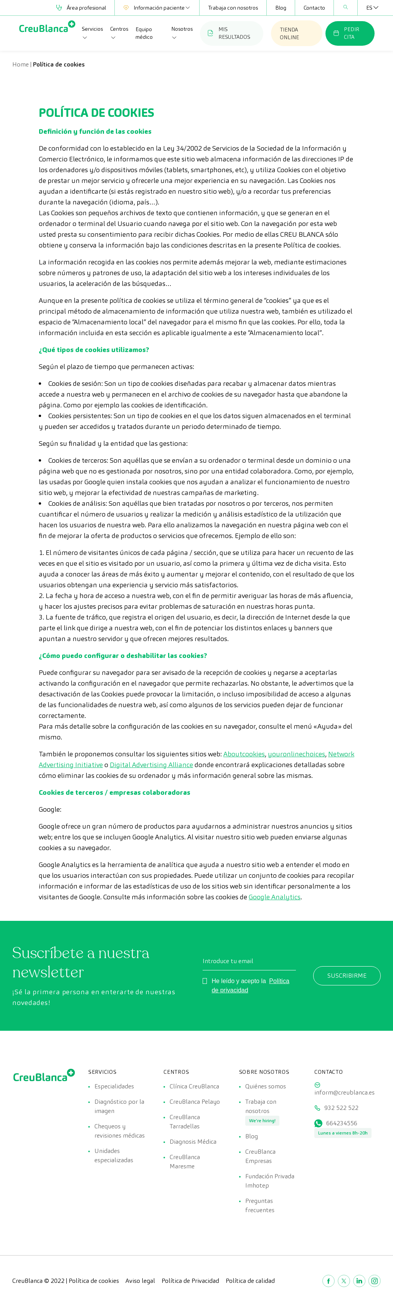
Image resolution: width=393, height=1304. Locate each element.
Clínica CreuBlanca (194, 1086)
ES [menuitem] (369, 7)
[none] (369, 7)
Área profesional (81, 7)
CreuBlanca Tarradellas (185, 1121)
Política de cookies (94, 1281)
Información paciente (157, 7)
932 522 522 (341, 1108)
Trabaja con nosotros (233, 7)
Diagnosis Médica (193, 1142)
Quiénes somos (265, 1086)
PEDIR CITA (346, 33)
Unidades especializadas (113, 1155)
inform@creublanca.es (344, 1092)
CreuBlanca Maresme (185, 1161)
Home (20, 64)
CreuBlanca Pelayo (195, 1102)
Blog (280, 7)
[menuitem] (369, 7)
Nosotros (182, 33)
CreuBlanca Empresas (260, 1156)
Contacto (314, 7)
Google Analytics (275, 896)
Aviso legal (140, 1281)
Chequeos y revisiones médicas (119, 1131)
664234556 (341, 1123)
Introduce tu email (228, 961)
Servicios (92, 33)
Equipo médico (144, 33)
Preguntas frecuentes (259, 1205)
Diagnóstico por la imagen (119, 1106)
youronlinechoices (296, 753)
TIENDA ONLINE (289, 33)
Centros (119, 33)
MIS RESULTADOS (229, 33)
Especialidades (114, 1086)
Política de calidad (250, 1281)
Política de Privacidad (190, 1281)
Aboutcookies (244, 753)
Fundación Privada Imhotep (269, 1180)
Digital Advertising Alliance (151, 764)
